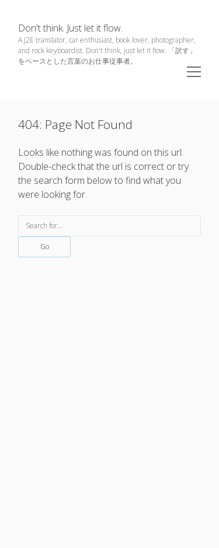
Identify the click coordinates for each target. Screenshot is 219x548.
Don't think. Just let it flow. (70, 28)
